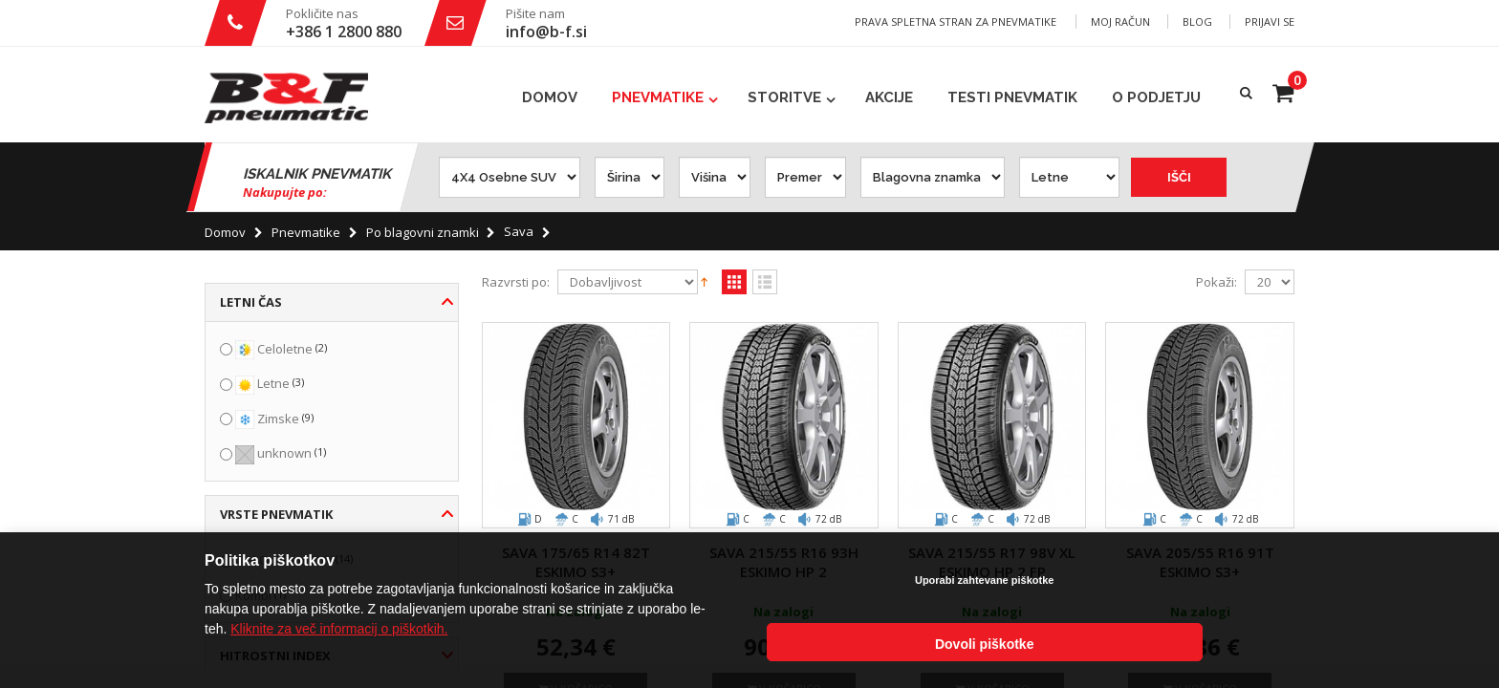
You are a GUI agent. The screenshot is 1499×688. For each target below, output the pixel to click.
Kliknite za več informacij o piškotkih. (338, 648)
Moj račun (1120, 21)
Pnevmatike (658, 97)
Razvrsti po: (516, 282)
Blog (1197, 21)
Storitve (784, 97)
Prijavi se (1269, 21)
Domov (225, 232)
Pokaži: (1216, 282)
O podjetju (1156, 97)
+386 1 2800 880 (344, 31)
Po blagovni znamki (422, 232)
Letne (273, 383)
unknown (284, 453)
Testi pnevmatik (1012, 97)
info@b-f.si (546, 31)
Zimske (278, 418)
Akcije (889, 97)
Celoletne (285, 348)
